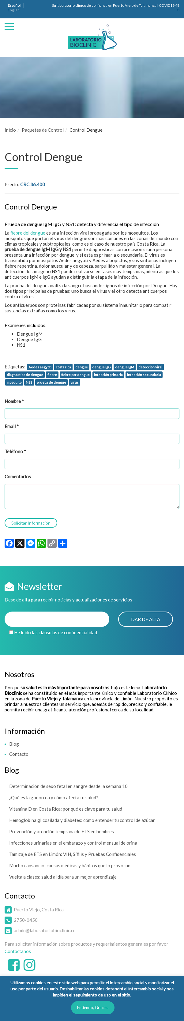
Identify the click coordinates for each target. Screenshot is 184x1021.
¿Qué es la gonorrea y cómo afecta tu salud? (53, 797)
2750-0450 (26, 920)
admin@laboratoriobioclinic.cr (44, 930)
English (14, 10)
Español (14, 5)
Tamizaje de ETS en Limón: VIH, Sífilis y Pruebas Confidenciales (72, 854)
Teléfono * (15, 451)
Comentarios (18, 476)
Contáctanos (18, 951)
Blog (14, 744)
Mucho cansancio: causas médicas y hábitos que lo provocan (69, 865)
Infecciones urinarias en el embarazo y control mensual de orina (73, 843)
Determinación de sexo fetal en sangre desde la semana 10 (68, 786)
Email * (12, 426)
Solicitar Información (31, 523)
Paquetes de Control (43, 130)
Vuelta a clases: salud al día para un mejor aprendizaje (63, 877)
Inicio (10, 130)
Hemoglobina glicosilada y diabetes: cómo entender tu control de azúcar (82, 820)
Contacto (18, 754)
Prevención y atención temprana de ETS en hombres (61, 831)
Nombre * (14, 401)
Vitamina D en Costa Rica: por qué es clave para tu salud (65, 809)
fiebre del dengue (28, 232)
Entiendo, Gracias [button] (92, 1007)
